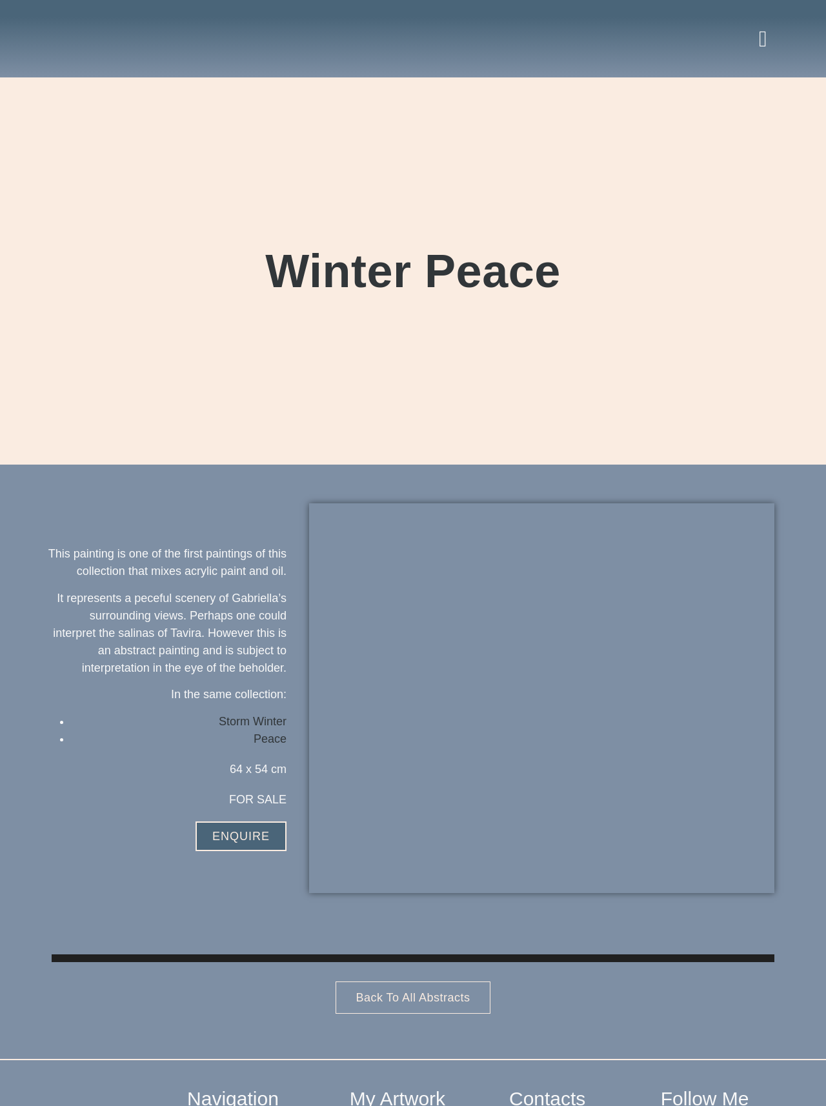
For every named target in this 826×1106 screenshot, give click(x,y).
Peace (270, 738)
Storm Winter (253, 721)
